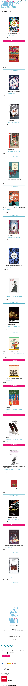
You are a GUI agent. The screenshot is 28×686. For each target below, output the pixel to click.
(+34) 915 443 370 (14, 639)
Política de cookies (14, 598)
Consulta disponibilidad (14, 70)
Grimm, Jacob (17, 122)
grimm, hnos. (18, 237)
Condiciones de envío (14, 601)
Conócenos (14, 592)
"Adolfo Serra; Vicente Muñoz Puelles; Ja (10, 353)
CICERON (8, 181)
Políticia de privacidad (14, 595)
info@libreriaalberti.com (14, 641)
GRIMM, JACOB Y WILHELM (17, 296)
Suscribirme (6, 655)
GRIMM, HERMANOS (11, 35)
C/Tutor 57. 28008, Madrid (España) (14, 636)
